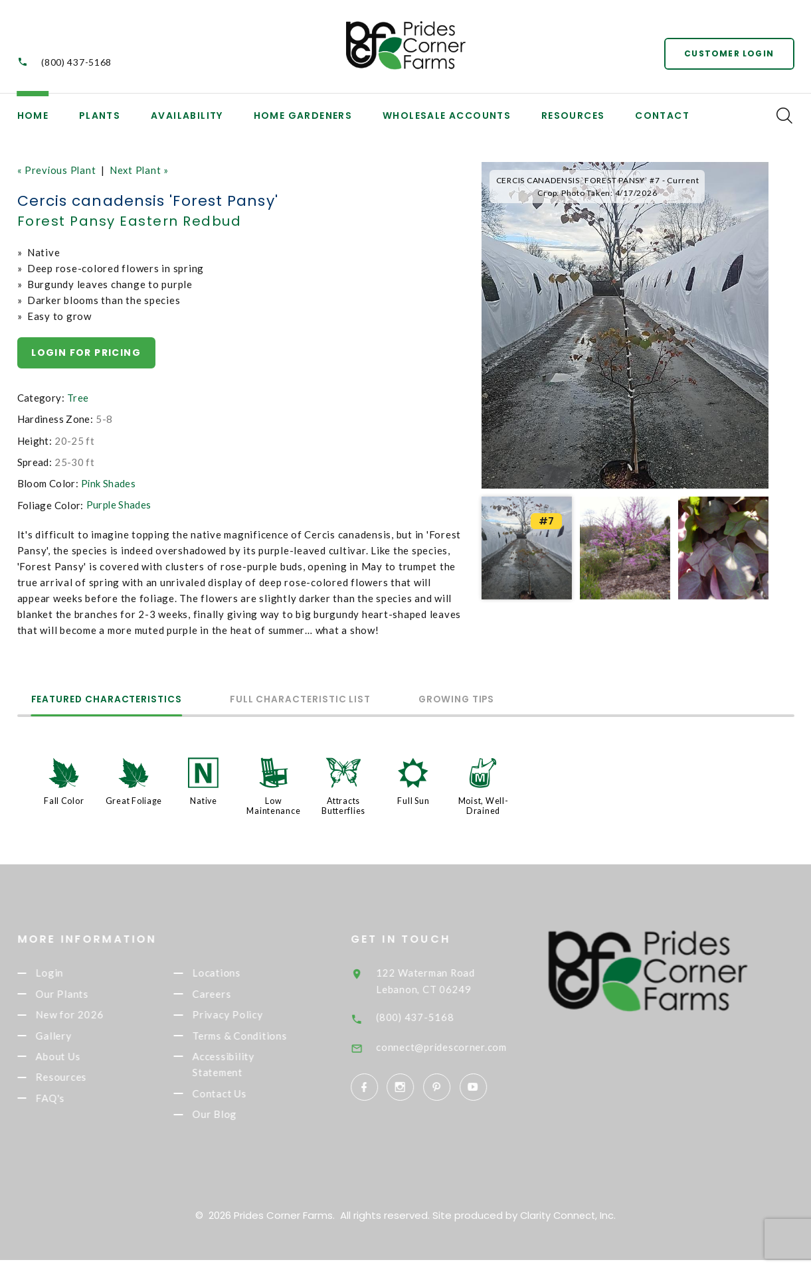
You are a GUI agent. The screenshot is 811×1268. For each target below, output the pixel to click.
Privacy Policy (246, 1017)
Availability (187, 115)
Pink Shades (108, 483)
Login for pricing (86, 352)
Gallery (72, 1039)
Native (204, 800)
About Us (76, 1061)
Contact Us (238, 1101)
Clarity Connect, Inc (567, 1223)
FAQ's (69, 1105)
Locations (235, 973)
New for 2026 (88, 1017)
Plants (99, 115)
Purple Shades (119, 505)
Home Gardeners (303, 115)
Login (68, 973)
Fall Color (64, 800)
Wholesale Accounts (447, 115)
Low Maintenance (273, 805)
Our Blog (233, 1123)
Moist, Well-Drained (483, 805)
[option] (625, 325)
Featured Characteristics (114, 699)
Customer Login (728, 52)
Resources (573, 115)
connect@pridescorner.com (463, 1044)
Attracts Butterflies (343, 805)
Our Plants (81, 995)
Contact (662, 115)
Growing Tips (493, 699)
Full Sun (413, 800)
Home (33, 115)
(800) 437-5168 (76, 62)
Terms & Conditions (258, 1039)
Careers (230, 995)
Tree (78, 398)
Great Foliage (134, 800)
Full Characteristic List (321, 699)
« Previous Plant (57, 170)
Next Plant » (141, 170)
